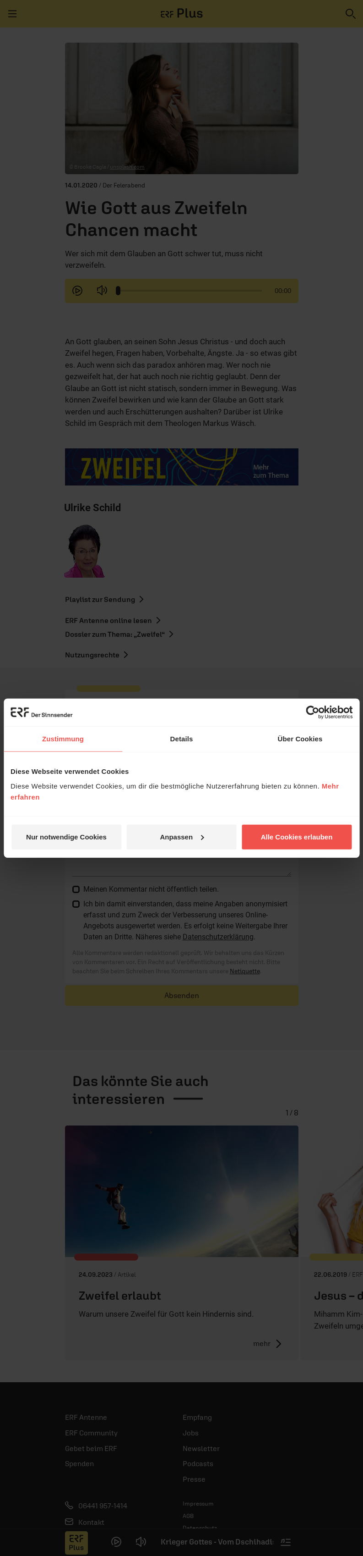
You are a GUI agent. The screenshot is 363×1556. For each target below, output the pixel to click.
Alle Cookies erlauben (297, 836)
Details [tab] (181, 739)
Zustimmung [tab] (63, 739)
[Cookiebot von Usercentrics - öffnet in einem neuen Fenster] (312, 712)
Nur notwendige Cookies (66, 836)
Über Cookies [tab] (300, 739)
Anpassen (182, 836)
